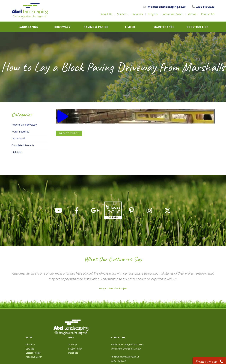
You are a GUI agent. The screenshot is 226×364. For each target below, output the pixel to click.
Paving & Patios (96, 27)
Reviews (137, 14)
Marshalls (134, 334)
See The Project (120, 288)
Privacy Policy (136, 329)
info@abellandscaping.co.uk (164, 6)
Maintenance (164, 27)
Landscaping (28, 27)
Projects (153, 14)
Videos (192, 14)
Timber (130, 27)
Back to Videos (69, 133)
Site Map (133, 325)
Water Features (20, 131)
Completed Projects (22, 145)
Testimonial (18, 138)
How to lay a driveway (24, 124)
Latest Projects (94, 334)
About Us (106, 14)
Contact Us (208, 14)
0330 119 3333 (203, 6)
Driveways (62, 27)
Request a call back (207, 358)
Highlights (17, 152)
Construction (198, 27)
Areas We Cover (173, 14)
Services (122, 14)
